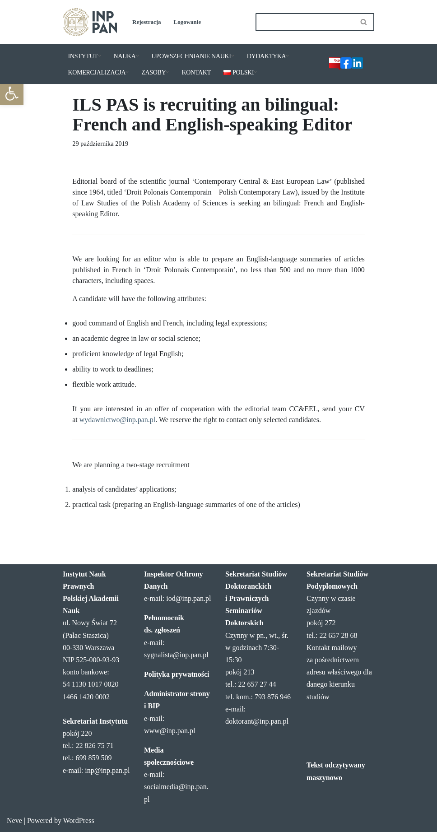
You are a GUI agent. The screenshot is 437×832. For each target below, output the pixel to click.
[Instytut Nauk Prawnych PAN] (90, 22)
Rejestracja (146, 22)
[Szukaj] (305, 22)
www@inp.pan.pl (169, 730)
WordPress (78, 820)
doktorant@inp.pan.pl (256, 721)
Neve (14, 820)
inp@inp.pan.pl (107, 770)
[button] (11, 93)
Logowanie (187, 22)
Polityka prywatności (176, 674)
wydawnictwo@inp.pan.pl (117, 419)
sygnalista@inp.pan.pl (176, 655)
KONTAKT (195, 72)
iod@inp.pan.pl (188, 598)
